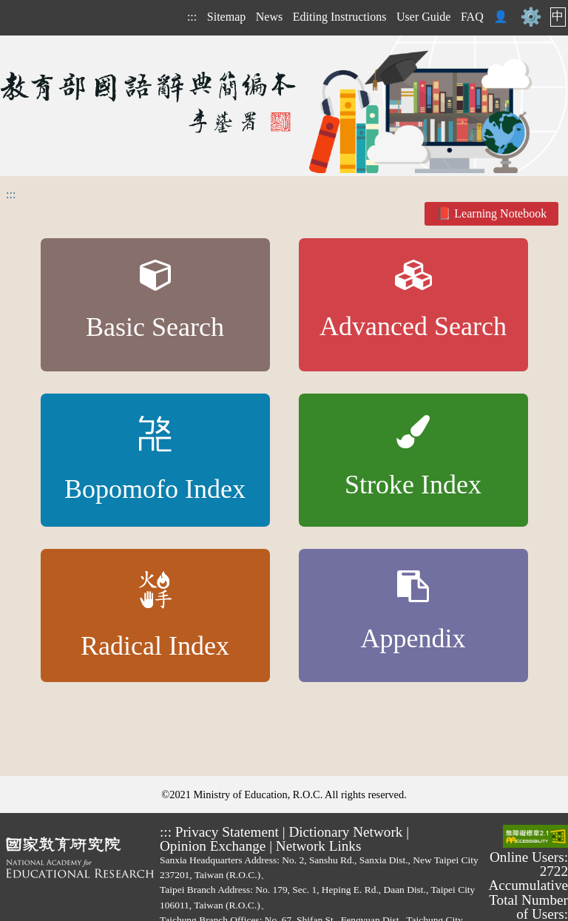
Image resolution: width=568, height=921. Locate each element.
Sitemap (226, 16)
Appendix (413, 612)
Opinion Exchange (213, 846)
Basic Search (155, 301)
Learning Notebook (500, 213)
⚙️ (531, 17)
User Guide (423, 16)
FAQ (472, 16)
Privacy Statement (227, 832)
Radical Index (155, 615)
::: (192, 16)
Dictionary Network (345, 832)
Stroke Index (413, 457)
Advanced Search (413, 301)
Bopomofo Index (155, 460)
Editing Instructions (340, 16)
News (269, 16)
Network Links (319, 846)
